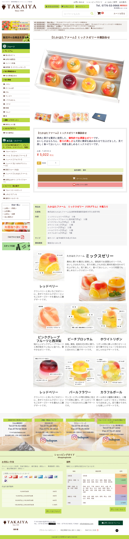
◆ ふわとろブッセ (10, 194)
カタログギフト (10, 128)
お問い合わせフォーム (112, 523)
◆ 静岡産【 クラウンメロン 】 (14, 67)
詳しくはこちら (52, 511)
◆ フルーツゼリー (97, 28)
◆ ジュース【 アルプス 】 (13, 159)
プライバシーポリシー (47, 530)
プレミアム (8, 51)
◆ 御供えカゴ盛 (9, 124)
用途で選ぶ (50, 22)
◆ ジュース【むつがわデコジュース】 (15, 165)
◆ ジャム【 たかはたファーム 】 (15, 155)
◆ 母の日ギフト (9, 55)
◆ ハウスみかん (9, 100)
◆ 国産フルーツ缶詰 (11, 170)
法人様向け (8, 217)
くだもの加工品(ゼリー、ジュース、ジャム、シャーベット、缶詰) (68, 24)
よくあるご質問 (111, 2)
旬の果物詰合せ (10, 71)
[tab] (42, 117)
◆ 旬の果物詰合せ (10, 76)
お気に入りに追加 (82, 184)
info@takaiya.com (19, 432)
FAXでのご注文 (90, 530)
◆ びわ (6, 92)
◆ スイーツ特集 (9, 63)
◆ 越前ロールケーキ (11, 198)
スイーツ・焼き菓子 (11, 186)
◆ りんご (6, 112)
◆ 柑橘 (6, 108)
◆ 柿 (5, 116)
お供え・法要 (9, 214)
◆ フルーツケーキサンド (12, 190)
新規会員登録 (52, 6)
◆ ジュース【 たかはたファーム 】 (15, 175)
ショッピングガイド (94, 2)
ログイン (80, 6)
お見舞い (59, 26)
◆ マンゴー (7, 96)
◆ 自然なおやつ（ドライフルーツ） (15, 181)
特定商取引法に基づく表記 (70, 530)
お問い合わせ (79, 2)
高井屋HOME (40, 22)
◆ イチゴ (6, 104)
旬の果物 (7, 80)
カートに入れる (82, 178)
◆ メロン (6, 84)
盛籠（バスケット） (11, 120)
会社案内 (122, 2)
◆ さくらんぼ (8, 88)
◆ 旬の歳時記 (8, 133)
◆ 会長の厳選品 (9, 59)
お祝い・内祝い (10, 208)
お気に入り (67, 6)
